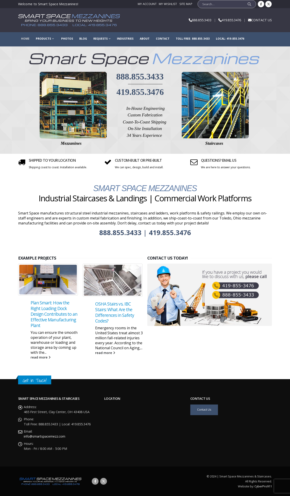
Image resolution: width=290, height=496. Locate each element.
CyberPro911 (263, 486)
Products (43, 39)
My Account (147, 4)
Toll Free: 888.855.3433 (193, 39)
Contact (162, 39)
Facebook (95, 481)
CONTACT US (261, 20)
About (145, 39)
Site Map (186, 4)
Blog (83, 39)
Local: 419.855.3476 (230, 39)
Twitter (103, 481)
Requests (100, 39)
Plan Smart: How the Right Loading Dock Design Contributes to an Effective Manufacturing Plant (54, 318)
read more (41, 361)
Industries (125, 39)
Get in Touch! (35, 380)
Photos (67, 39)
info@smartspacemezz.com (44, 436)
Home (25, 39)
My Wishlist (168, 4)
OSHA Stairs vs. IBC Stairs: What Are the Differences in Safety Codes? (114, 316)
